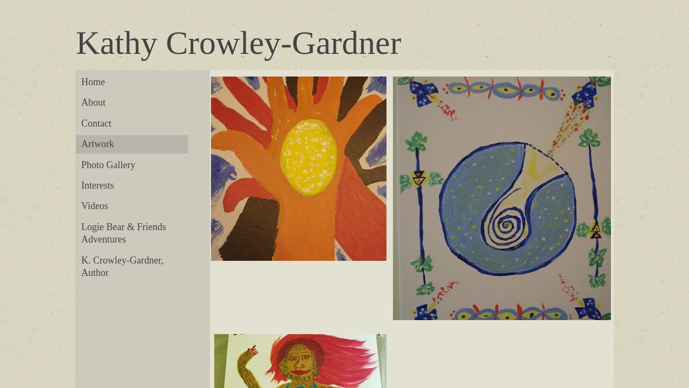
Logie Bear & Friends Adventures (123, 233)
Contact (96, 123)
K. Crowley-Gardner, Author (122, 266)
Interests (97, 185)
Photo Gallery (108, 165)
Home (93, 82)
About (93, 102)
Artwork (97, 143)
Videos (94, 205)
